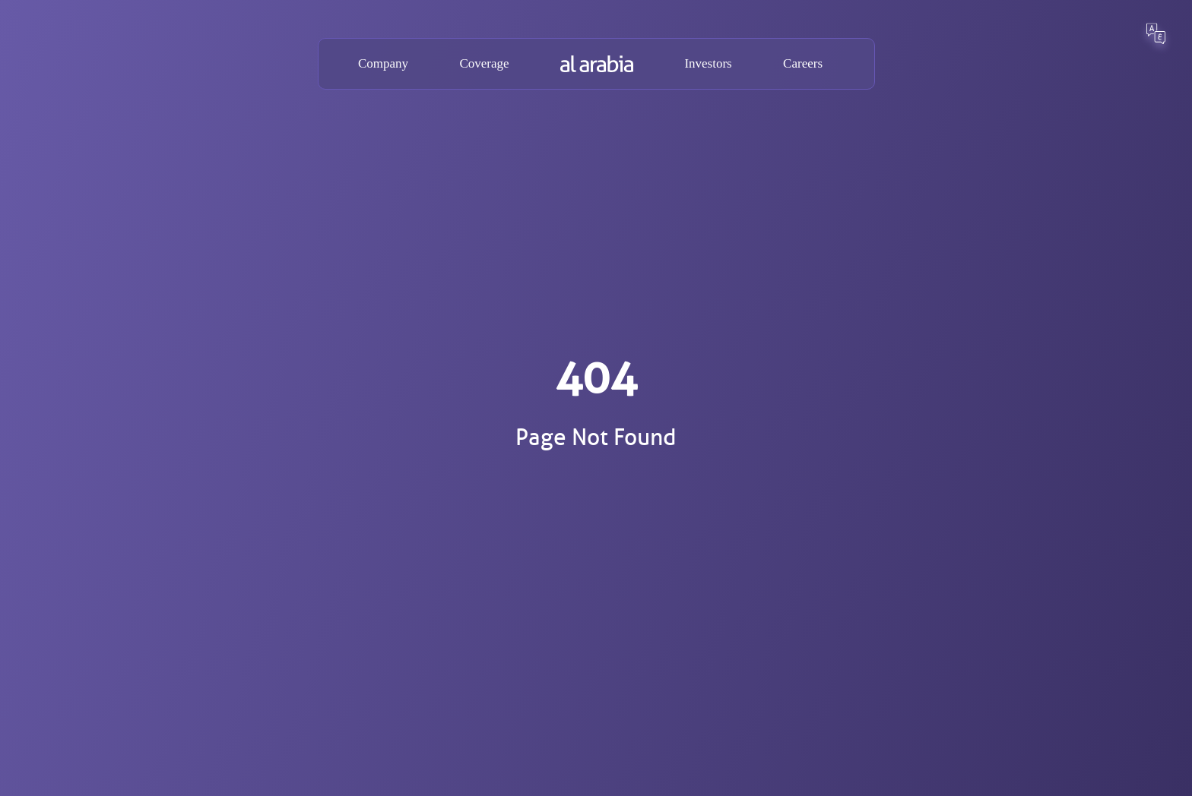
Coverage (484, 63)
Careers (803, 63)
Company (383, 63)
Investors (707, 63)
